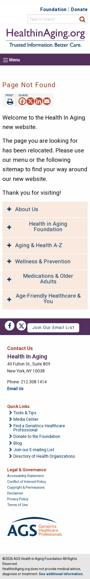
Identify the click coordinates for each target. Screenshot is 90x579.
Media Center (25, 419)
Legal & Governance (26, 469)
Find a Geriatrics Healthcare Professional (39, 428)
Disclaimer (15, 493)
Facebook (9, 325)
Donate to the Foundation (36, 437)
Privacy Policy (18, 499)
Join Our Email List (53, 327)
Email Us (15, 388)
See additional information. (61, 574)
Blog (17, 443)
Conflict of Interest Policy (26, 481)
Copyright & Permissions (26, 487)
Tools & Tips (24, 413)
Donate (79, 9)
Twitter (21, 325)
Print (9, 100)
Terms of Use (17, 505)
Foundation (53, 9)
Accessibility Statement (25, 476)
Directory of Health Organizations (44, 456)
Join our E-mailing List (33, 450)
